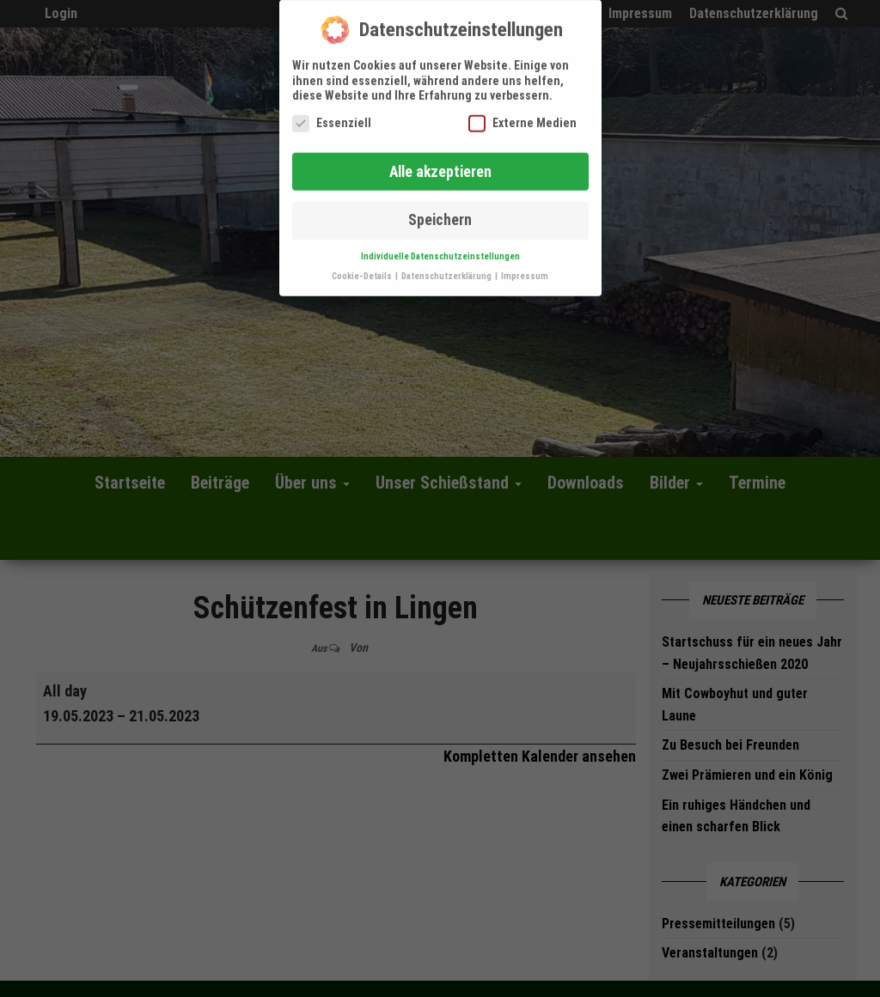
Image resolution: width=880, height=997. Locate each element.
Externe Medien (522, 115)
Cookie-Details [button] (363, 269)
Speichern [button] (440, 213)
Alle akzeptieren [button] (440, 164)
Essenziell (331, 115)
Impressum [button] (524, 269)
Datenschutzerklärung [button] (447, 269)
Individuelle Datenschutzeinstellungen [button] (440, 249)
